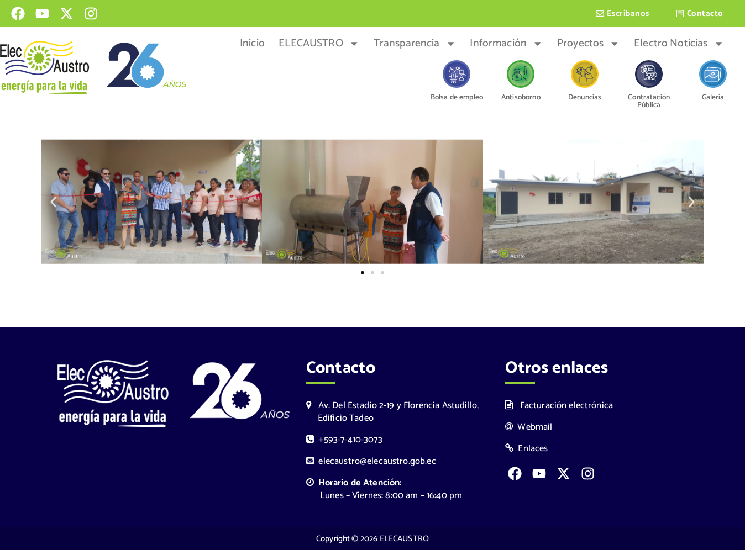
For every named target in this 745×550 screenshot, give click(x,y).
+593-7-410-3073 (344, 439)
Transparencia (415, 44)
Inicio (252, 43)
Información (506, 44)
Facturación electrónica (559, 405)
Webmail (529, 427)
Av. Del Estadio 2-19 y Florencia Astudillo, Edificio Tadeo (392, 412)
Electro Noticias (679, 44)
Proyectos (588, 44)
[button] (53, 203)
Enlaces (526, 448)
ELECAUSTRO (319, 44)
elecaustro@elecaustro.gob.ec (371, 461)
